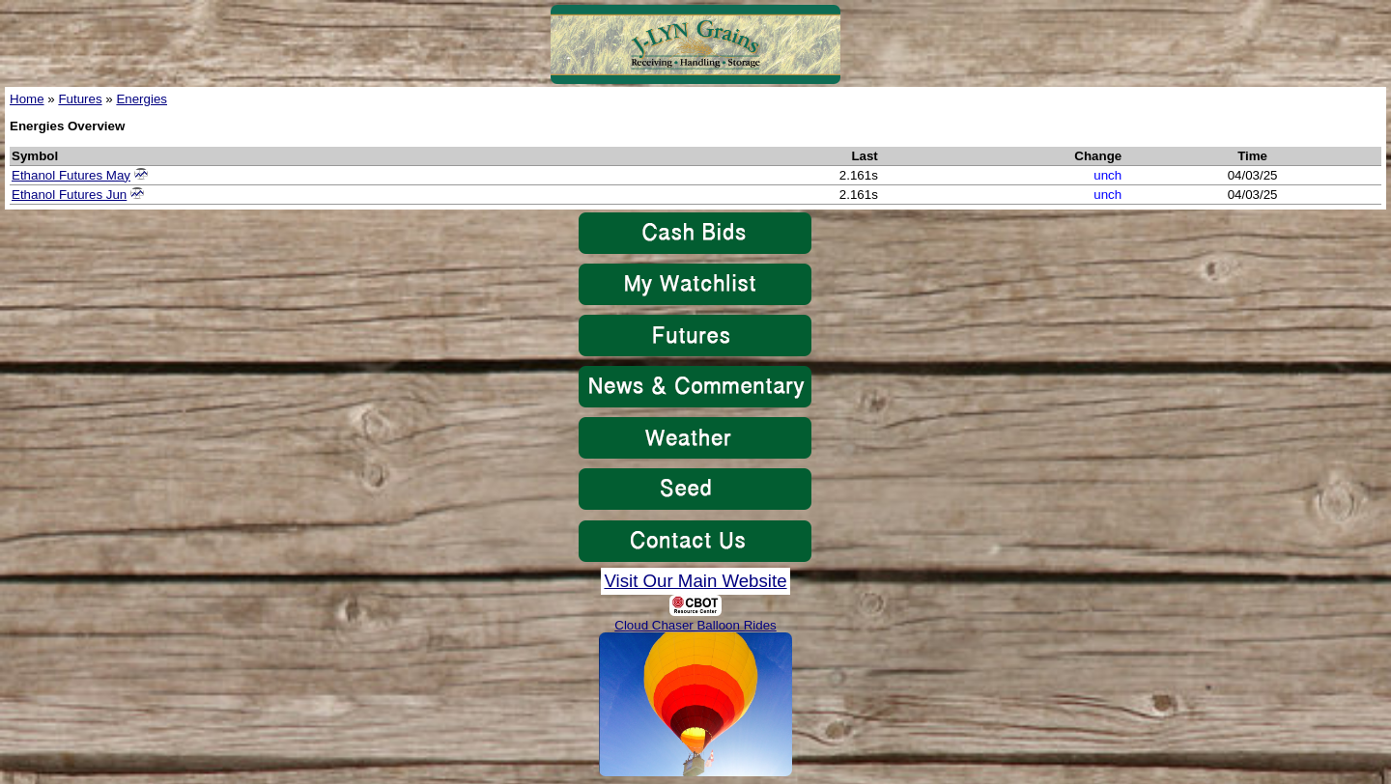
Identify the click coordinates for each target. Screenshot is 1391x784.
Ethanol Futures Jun (69, 194)
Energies (141, 99)
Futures (79, 99)
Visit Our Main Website (695, 581)
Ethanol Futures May (71, 175)
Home (27, 99)
